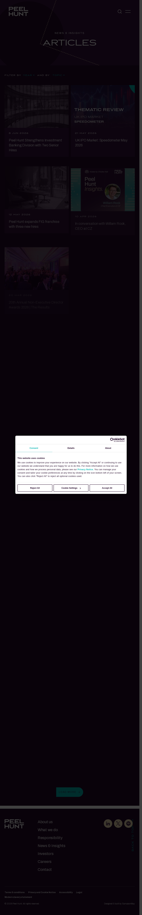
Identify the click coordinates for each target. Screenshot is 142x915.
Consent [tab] (34, 448)
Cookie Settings (71, 488)
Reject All (35, 488)
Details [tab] (71, 448)
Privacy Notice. (86, 469)
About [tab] (108, 448)
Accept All (107, 488)
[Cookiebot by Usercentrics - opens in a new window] (112, 440)
